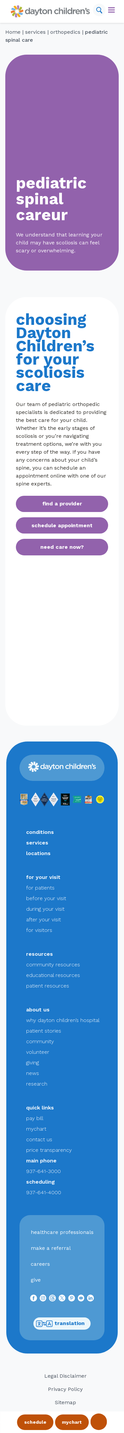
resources (39, 954)
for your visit (43, 877)
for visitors (39, 930)
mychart (72, 1422)
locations (38, 853)
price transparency (49, 1150)
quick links (40, 1107)
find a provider (62, 503)
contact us (39, 1139)
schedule (35, 1422)
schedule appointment (62, 525)
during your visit (45, 909)
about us (38, 1009)
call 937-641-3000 (98, 1421)
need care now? (62, 547)
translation (60, 1323)
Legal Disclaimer (65, 1376)
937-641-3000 (43, 1171)
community (40, 1041)
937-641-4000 (43, 1192)
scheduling (40, 1182)
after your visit (43, 919)
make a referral (51, 1248)
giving (32, 1062)
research (36, 1084)
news (32, 1073)
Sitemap (65, 1402)
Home (13, 32)
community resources (53, 964)
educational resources (53, 975)
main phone (41, 1160)
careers (40, 1264)
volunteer (37, 1052)
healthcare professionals (62, 1232)
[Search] (99, 10)
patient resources (47, 986)
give (36, 1280)
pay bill (34, 1118)
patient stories (43, 1031)
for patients (40, 888)
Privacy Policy (65, 1389)
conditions (40, 832)
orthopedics (65, 32)
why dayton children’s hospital (63, 1020)
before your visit (46, 898)
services (35, 32)
